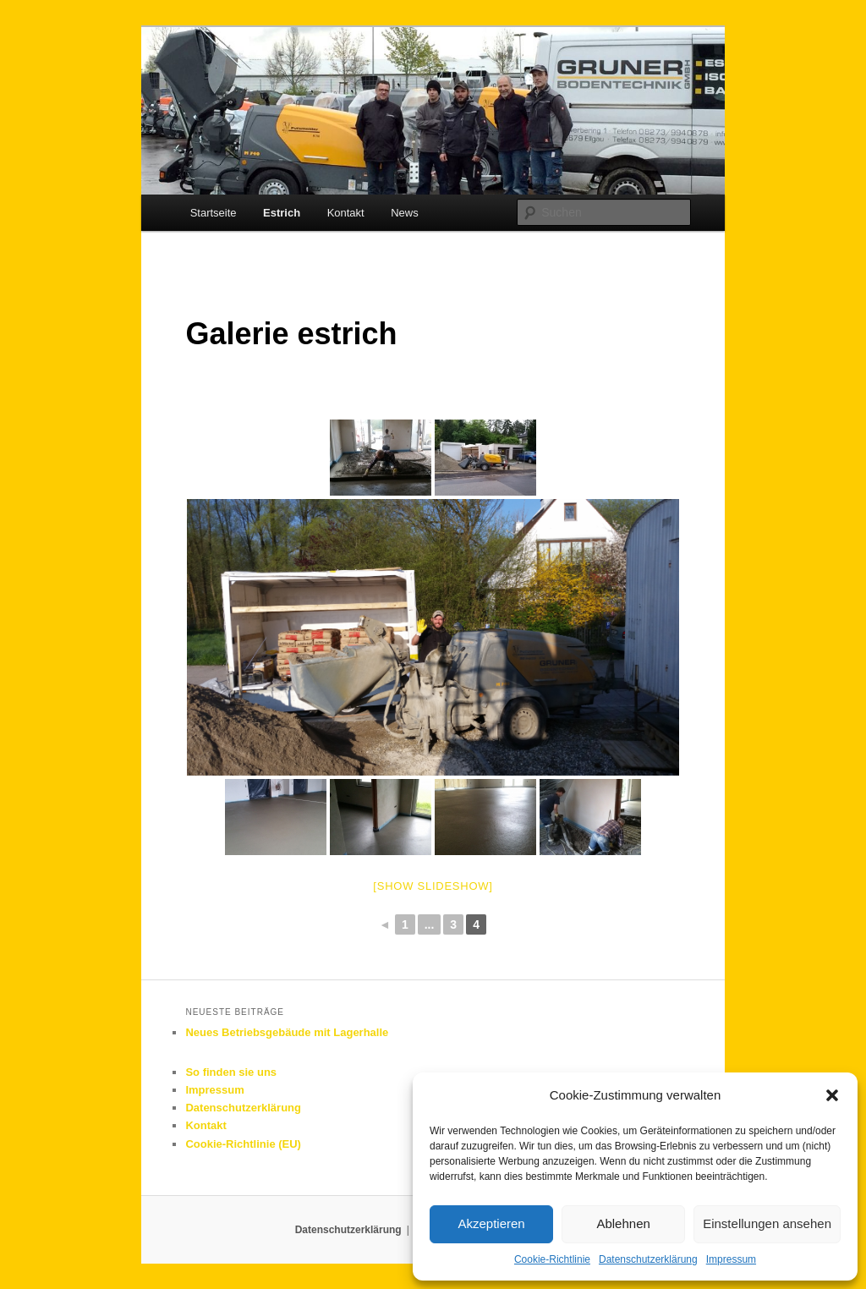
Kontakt (345, 212)
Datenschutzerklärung (648, 1259)
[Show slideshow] (432, 886)
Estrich (281, 212)
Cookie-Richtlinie (552, 1259)
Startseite (213, 212)
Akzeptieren (491, 1223)
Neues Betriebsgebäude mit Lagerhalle (286, 1032)
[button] (832, 1095)
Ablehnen (623, 1223)
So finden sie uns (231, 1072)
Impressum (731, 1259)
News (405, 212)
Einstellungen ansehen (767, 1223)
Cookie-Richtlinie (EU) (243, 1144)
